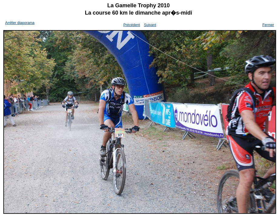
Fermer (268, 25)
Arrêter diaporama (20, 23)
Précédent (131, 25)
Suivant (150, 25)
